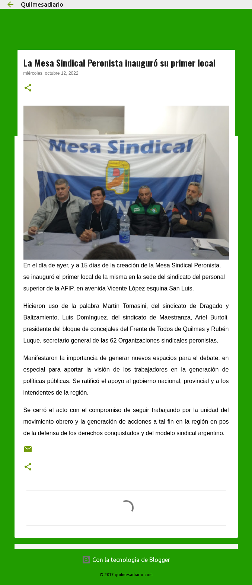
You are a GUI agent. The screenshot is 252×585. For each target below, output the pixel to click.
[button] (27, 88)
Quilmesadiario (42, 4)
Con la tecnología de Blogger (126, 559)
